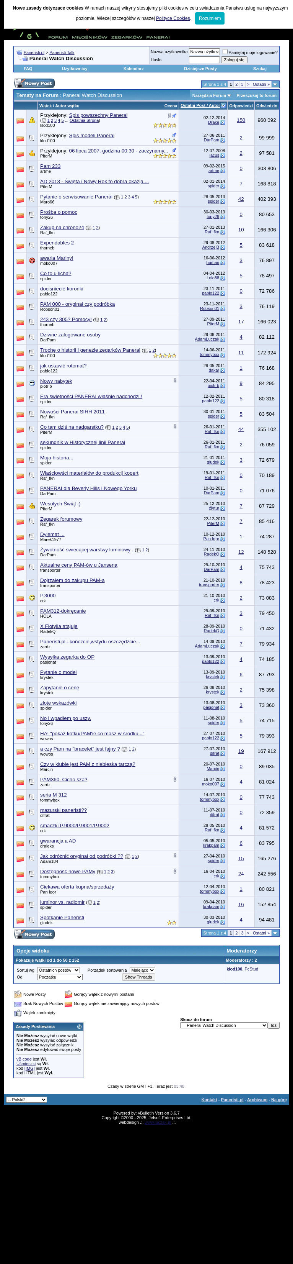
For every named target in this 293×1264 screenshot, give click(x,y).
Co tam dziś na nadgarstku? (72, 427)
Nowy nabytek (56, 381)
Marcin (46, 769)
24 (241, 874)
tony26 (46, 217)
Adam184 (49, 861)
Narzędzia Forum (209, 95)
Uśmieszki (26, 1063)
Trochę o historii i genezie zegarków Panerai (90, 350)
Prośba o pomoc (58, 212)
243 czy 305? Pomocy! (66, 319)
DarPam (211, 140)
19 (241, 751)
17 (241, 322)
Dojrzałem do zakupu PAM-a (72, 580)
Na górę (279, 1099)
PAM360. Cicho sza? (63, 779)
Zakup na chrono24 (62, 227)
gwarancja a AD (58, 841)
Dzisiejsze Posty (200, 68)
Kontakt (209, 1099)
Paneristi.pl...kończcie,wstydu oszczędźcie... (90, 641)
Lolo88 (213, 277)
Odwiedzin (266, 105)
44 (241, 429)
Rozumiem (210, 18)
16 (241, 904)
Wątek (45, 105)
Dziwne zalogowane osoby (70, 335)
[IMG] (29, 1068)
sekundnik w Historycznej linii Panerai (82, 442)
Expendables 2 (57, 243)
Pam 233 (50, 166)
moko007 (48, 263)
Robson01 (49, 309)
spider (213, 186)
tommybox (209, 354)
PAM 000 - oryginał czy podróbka (77, 304)
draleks (47, 846)
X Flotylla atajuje (59, 626)
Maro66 (47, 202)
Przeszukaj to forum (256, 95)
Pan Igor (211, 538)
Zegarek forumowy (61, 519)
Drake (213, 122)
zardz (45, 646)
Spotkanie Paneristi (62, 917)
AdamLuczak (207, 339)
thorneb (47, 248)
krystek (47, 677)
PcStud (251, 969)
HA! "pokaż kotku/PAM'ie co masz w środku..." (92, 733)
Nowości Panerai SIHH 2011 (72, 412)
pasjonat (48, 662)
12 (241, 552)
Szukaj (260, 68)
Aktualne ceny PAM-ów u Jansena (78, 565)
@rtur (214, 508)
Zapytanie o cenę (59, 687)
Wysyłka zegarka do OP (67, 657)
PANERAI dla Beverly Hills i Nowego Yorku (88, 488)
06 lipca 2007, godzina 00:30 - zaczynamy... (118, 151)
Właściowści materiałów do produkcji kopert (89, 473)
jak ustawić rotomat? (63, 366)
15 (241, 858)
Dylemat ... (52, 534)
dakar (214, 370)
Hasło (156, 59)
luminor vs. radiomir (62, 902)
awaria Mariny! (56, 258)
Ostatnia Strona (84, 120)
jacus (215, 155)
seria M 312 (53, 795)
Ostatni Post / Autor (200, 105)
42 (241, 199)
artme (45, 171)
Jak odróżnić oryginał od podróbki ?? (81, 856)
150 (241, 120)
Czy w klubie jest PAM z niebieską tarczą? (87, 764)
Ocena (170, 105)
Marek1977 (50, 539)
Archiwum (257, 1099)
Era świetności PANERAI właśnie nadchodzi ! (91, 396)
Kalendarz (134, 68)
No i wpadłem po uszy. (65, 718)
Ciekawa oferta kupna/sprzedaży (77, 887)
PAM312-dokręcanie (63, 611)
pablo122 (48, 294)
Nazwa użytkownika (169, 51)
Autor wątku (67, 105)
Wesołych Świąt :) (60, 504)
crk (43, 600)
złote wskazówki (58, 703)
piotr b (46, 386)
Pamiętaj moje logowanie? (250, 52)
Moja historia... (56, 458)
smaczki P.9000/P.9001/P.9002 (74, 825)
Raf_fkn (47, 232)
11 (241, 353)
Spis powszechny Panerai (98, 115)
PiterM (46, 156)
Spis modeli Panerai (92, 135)
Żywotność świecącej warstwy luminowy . (86, 549)
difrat (214, 753)
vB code (24, 1059)
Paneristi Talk (61, 52)
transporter (50, 570)
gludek (213, 462)
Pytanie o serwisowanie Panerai (76, 197)
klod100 (47, 125)
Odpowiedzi (241, 105)
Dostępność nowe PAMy (67, 871)
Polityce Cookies (173, 18)
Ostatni (261, 84)
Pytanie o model (58, 672)
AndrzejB (211, 247)
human (213, 262)
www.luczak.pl (158, 1122)
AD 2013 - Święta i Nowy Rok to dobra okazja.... (94, 181)
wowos (46, 738)
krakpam (211, 845)
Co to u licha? (56, 273)
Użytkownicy (75, 68)
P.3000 (48, 595)
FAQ (28, 68)
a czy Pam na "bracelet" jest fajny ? (80, 749)
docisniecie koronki (61, 289)
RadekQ (211, 554)
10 (241, 230)
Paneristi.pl (34, 52)
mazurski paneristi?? (63, 810)
